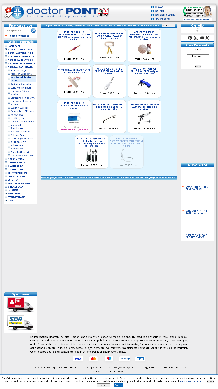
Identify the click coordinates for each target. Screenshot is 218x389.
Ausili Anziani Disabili (21, 66)
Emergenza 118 (16, 176)
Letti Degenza (17, 118)
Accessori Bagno (19, 70)
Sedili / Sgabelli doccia (22, 138)
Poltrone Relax (18, 135)
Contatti (159, 11)
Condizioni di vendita (165, 15)
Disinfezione (15, 169)
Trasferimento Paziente (22, 155)
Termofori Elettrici (20, 152)
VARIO (11, 200)
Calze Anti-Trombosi (21, 87)
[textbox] (17, 30)
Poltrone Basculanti (20, 131)
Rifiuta (210, 381)
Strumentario (16, 197)
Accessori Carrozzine (21, 73)
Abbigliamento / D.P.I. (21, 53)
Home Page (12, 46)
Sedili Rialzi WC (18, 142)
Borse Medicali (17, 159)
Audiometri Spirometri (22, 63)
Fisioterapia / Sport (20, 183)
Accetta (118, 385)
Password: (198, 56)
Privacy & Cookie (162, 19)
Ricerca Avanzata (18, 35)
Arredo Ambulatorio (20, 60)
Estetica (13, 179)
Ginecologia (15, 186)
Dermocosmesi (16, 162)
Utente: (198, 49)
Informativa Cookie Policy (192, 381)
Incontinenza (17, 114)
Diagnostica (15, 166)
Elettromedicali (18, 172)
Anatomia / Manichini (21, 56)
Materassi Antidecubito (22, 121)
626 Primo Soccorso (20, 49)
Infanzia (13, 190)
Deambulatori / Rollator (22, 111)
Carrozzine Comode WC (23, 97)
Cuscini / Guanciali (19, 107)
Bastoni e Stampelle (21, 84)
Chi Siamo (159, 7)
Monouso (14, 193)
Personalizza (103, 385)
